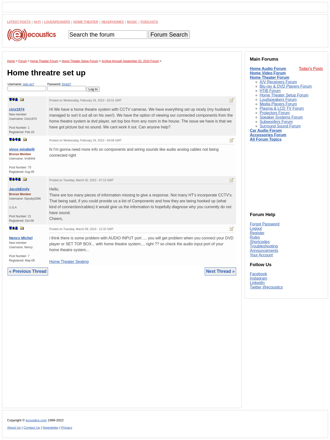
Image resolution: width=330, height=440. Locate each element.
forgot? (66, 84)
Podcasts (149, 22)
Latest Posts (19, 22)
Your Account (261, 255)
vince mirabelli (22, 149)
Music (132, 22)
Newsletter (50, 427)
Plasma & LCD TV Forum (282, 108)
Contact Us (32, 427)
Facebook (258, 274)
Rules (255, 237)
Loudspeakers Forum (278, 99)
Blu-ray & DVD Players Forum (286, 86)
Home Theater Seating (69, 262)
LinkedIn (257, 283)
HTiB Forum (270, 91)
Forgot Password (264, 224)
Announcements (264, 250)
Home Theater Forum (269, 77)
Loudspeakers (57, 22)
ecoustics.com (36, 420)
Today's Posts (311, 69)
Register (257, 233)
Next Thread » (220, 271)
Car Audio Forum (266, 130)
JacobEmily (19, 189)
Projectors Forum (275, 113)
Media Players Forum (278, 104)
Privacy (66, 427)
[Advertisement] (122, 345)
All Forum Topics (265, 139)
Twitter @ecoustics (266, 287)
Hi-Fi (37, 22)
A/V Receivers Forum (278, 82)
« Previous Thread (28, 271)
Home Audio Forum (268, 69)
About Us (14, 427)
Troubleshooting (264, 246)
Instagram (258, 278)
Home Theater (85, 22)
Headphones (113, 22)
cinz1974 (17, 109)
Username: (27, 86)
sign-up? (28, 84)
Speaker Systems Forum (281, 117)
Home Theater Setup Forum (284, 95)
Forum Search (169, 34)
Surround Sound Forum (280, 126)
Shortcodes (260, 242)
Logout (256, 228)
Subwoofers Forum (276, 122)
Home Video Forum (268, 73)
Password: (66, 86)
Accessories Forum (268, 135)
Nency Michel (21, 238)
